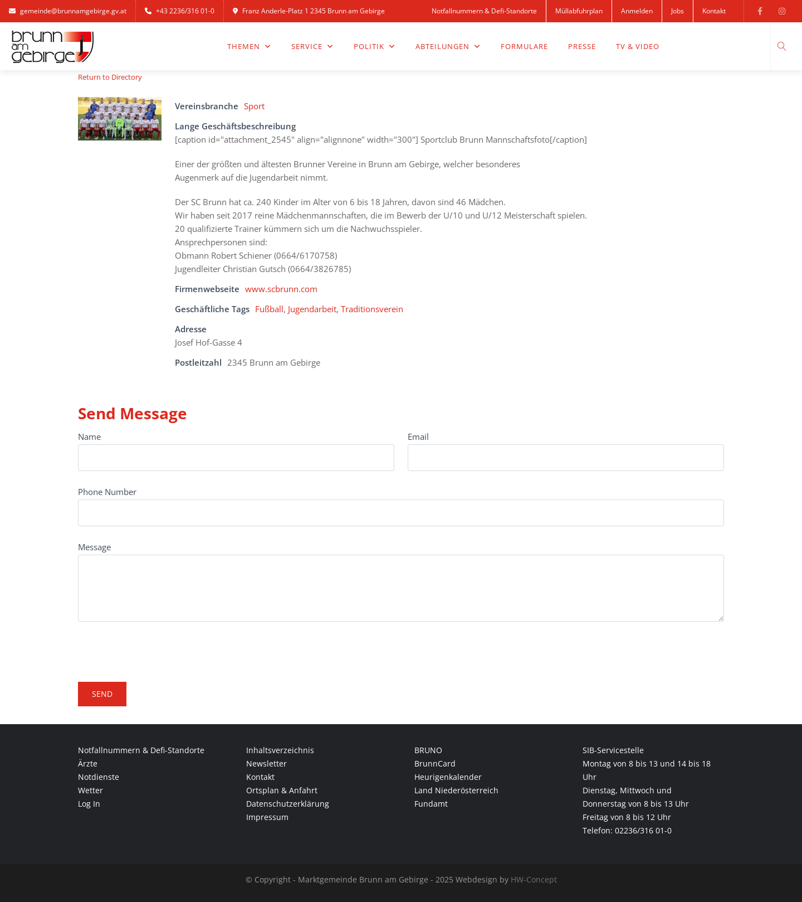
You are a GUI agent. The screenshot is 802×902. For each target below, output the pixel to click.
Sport (254, 105)
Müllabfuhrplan (579, 11)
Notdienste (98, 777)
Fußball (269, 308)
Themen (249, 46)
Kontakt (714, 11)
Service (312, 46)
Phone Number (107, 491)
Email (418, 436)
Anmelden (637, 11)
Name (89, 436)
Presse (582, 46)
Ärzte (87, 763)
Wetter (90, 790)
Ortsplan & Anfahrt (281, 790)
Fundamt (431, 803)
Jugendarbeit (312, 308)
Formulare (524, 46)
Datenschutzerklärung (287, 803)
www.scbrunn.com (281, 288)
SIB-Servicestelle (613, 750)
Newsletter (266, 763)
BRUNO (428, 750)
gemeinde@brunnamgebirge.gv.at (67, 11)
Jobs (677, 11)
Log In (89, 803)
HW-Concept (534, 879)
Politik (374, 46)
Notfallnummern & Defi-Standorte (484, 11)
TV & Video (637, 46)
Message (94, 546)
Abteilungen (448, 46)
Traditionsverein (372, 308)
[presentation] (162, 646)
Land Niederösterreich (456, 790)
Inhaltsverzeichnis (280, 750)
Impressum (267, 817)
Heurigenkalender (448, 777)
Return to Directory (110, 77)
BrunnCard (435, 763)
